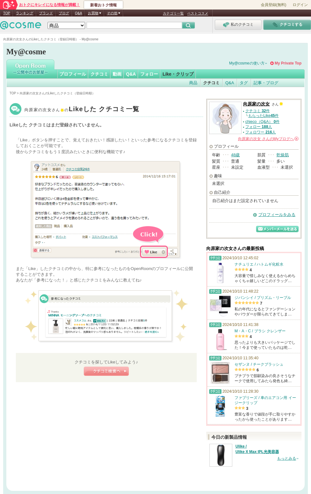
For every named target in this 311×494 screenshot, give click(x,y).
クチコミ (99, 74)
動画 (117, 74)
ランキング (24, 13)
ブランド (46, 13)
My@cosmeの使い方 (247, 63)
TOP (6, 13)
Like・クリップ (178, 74)
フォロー (149, 74)
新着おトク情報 (103, 5)
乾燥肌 (282, 154)
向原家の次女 (81, 109)
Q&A (78, 13)
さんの (268, 139)
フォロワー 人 (260, 132)
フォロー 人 (258, 127)
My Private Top (288, 63)
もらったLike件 (263, 115)
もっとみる (286, 458)
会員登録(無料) (273, 5)
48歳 (235, 154)
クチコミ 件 (257, 111)
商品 (193, 82)
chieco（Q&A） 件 (262, 121)
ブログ (64, 13)
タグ (244, 82)
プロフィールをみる (276, 214)
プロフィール (72, 74)
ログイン (300, 5)
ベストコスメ (197, 13)
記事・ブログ (266, 82)
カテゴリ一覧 (173, 13)
